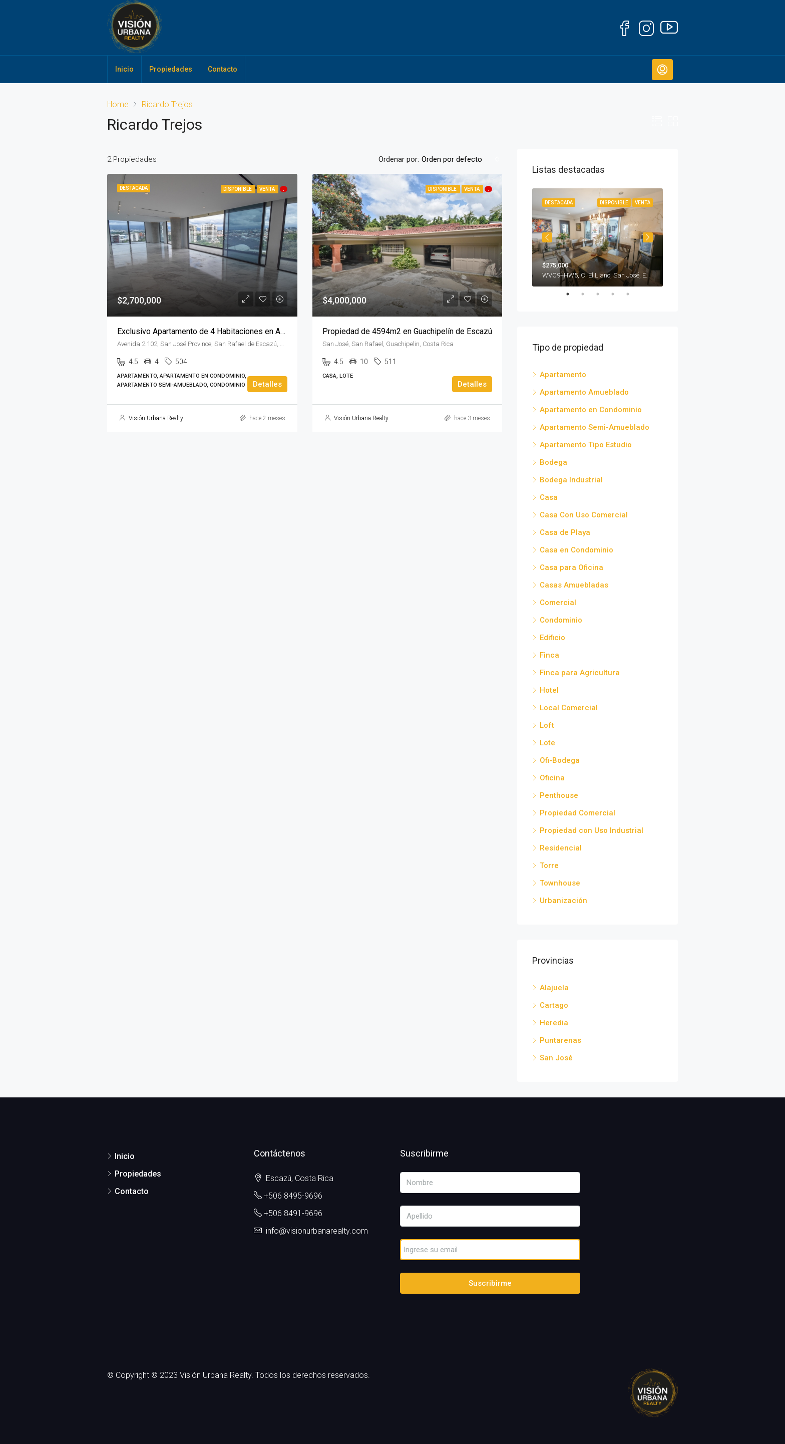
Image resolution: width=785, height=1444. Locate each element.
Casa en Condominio (576, 549)
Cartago (554, 1005)
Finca (549, 655)
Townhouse (560, 883)
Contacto (222, 69)
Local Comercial (569, 707)
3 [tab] (603, 294)
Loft (547, 725)
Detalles (267, 384)
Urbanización (563, 900)
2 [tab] (588, 294)
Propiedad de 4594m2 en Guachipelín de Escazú (407, 331)
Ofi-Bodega (560, 760)
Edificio (552, 637)
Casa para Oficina (571, 567)
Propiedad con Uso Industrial (591, 830)
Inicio (124, 69)
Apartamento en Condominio (591, 409)
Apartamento (563, 374)
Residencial (561, 847)
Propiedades (170, 69)
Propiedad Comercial (577, 812)
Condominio (561, 620)
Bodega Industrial (571, 479)
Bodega (553, 462)
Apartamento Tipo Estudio (586, 444)
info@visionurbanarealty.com (317, 1231)
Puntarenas (560, 1040)
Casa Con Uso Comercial (584, 514)
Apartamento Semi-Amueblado (594, 427)
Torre (549, 865)
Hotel (549, 690)
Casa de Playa (565, 532)
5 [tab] (633, 294)
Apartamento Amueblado (584, 392)
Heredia (554, 1022)
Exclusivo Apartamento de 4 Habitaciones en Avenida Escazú (224, 331)
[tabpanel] (597, 237)
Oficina (552, 777)
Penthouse (559, 795)
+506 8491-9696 (293, 1213)
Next (648, 237)
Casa (549, 497)
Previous (547, 237)
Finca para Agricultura (580, 672)
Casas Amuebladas (574, 585)
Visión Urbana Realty (156, 418)
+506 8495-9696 (293, 1196)
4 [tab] (618, 294)
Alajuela (554, 987)
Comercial (558, 602)
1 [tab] (573, 294)
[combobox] (460, 159)
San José (556, 1057)
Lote (547, 742)
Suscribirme (490, 1283)
